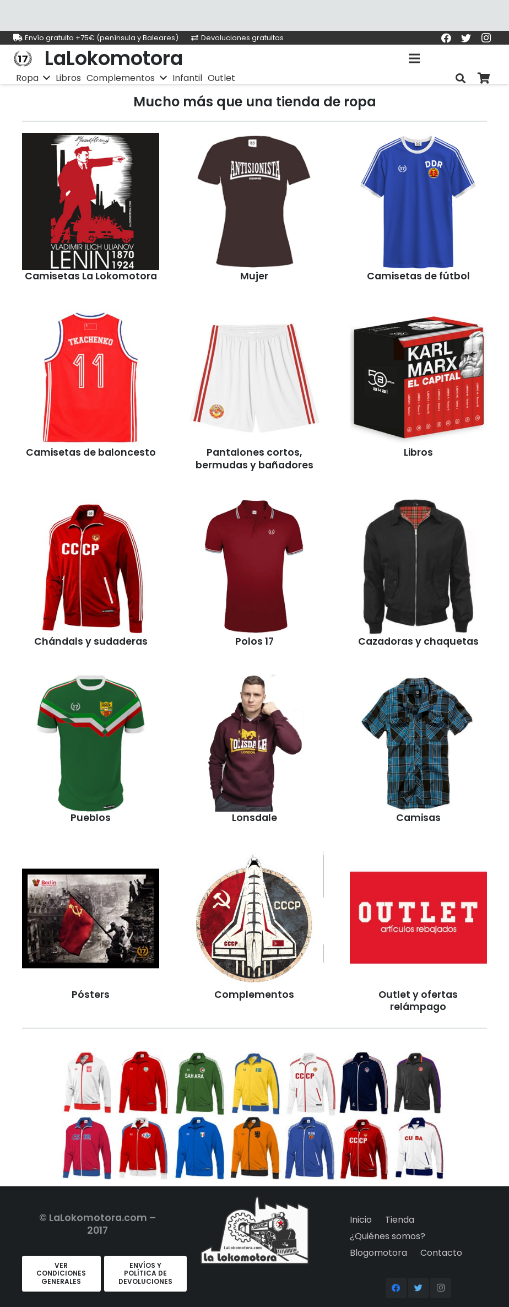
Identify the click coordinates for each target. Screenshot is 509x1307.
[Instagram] (486, 38)
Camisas (418, 817)
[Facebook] (446, 38)
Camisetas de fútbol (418, 276)
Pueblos (91, 817)
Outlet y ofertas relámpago (418, 1001)
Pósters (91, 994)
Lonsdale (254, 817)
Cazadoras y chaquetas (418, 641)
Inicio (361, 1219)
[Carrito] (484, 78)
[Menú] (414, 58)
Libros (418, 452)
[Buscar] (461, 78)
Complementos (254, 994)
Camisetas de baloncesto (91, 452)
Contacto (441, 1252)
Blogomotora (378, 1252)
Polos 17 (254, 641)
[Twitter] (466, 38)
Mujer (254, 276)
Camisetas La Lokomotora (91, 276)
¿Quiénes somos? (387, 1236)
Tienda (399, 1219)
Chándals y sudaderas (91, 641)
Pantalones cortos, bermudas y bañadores (254, 459)
